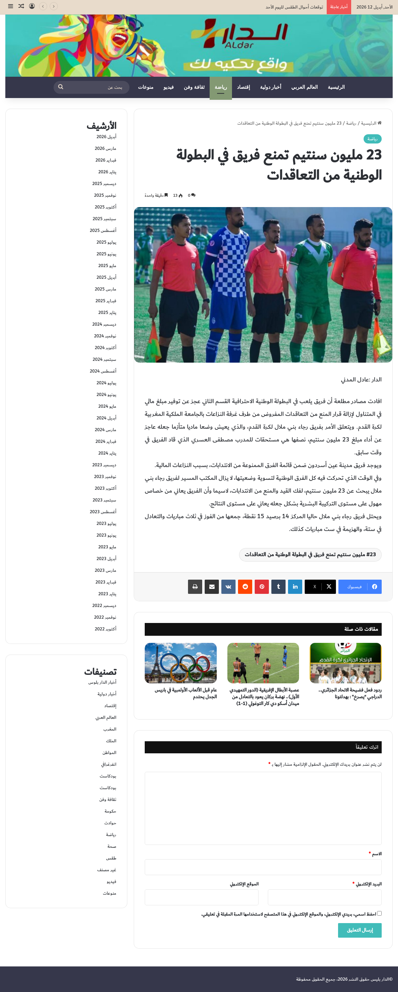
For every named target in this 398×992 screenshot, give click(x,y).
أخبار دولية (271, 87)
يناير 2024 (107, 453)
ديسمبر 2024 (104, 324)
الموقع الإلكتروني (244, 884)
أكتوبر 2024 (105, 348)
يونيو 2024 (106, 395)
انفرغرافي (108, 764)
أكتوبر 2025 (105, 207)
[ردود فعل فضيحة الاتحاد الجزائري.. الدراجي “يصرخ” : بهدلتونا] (346, 663)
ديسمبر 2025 (104, 184)
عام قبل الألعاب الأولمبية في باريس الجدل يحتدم (186, 693)
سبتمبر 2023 (104, 500)
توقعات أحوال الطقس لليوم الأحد (294, 7)
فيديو (169, 87)
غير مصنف (106, 870)
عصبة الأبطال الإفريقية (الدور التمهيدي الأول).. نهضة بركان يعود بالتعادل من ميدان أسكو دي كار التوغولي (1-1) (264, 697)
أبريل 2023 (106, 559)
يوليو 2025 (106, 242)
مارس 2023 (105, 570)
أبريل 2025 (106, 277)
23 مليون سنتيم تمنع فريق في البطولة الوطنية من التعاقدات (310, 554)
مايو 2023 (107, 547)
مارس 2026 (105, 148)
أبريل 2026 (106, 137)
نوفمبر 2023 (105, 477)
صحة (111, 846)
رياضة (221, 87)
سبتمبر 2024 (104, 359)
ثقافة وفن (194, 87)
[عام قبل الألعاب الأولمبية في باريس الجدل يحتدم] (181, 663)
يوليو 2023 (106, 523)
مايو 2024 (107, 406)
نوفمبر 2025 (105, 195)
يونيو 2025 (106, 254)
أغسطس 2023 (103, 512)
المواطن (109, 753)
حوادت (110, 823)
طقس (111, 858)
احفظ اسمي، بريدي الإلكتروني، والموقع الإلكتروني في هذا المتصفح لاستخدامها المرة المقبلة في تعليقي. (288, 914)
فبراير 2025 (105, 301)
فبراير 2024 (105, 441)
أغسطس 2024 (103, 371)
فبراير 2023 (105, 582)
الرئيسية (336, 87)
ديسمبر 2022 (104, 605)
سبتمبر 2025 (104, 219)
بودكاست (108, 776)
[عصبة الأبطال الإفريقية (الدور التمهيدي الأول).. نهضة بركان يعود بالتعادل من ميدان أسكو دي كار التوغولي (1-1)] (263, 663)
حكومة (110, 811)
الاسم (375, 854)
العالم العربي (304, 87)
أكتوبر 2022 (105, 629)
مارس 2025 (105, 289)
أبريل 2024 (106, 418)
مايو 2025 (107, 266)
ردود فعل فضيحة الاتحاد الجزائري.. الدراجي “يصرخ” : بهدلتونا (350, 693)
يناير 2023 (107, 594)
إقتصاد (243, 87)
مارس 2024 (105, 430)
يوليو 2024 (106, 383)
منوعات (146, 87)
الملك (111, 741)
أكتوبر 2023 (105, 488)
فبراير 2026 (105, 160)
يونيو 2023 (106, 535)
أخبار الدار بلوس (102, 682)
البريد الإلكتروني (367, 884)
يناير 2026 (107, 172)
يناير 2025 (107, 312)
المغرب (109, 729)
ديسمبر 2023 (104, 465)
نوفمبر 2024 (105, 336)
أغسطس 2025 (103, 230)
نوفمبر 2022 (105, 617)
